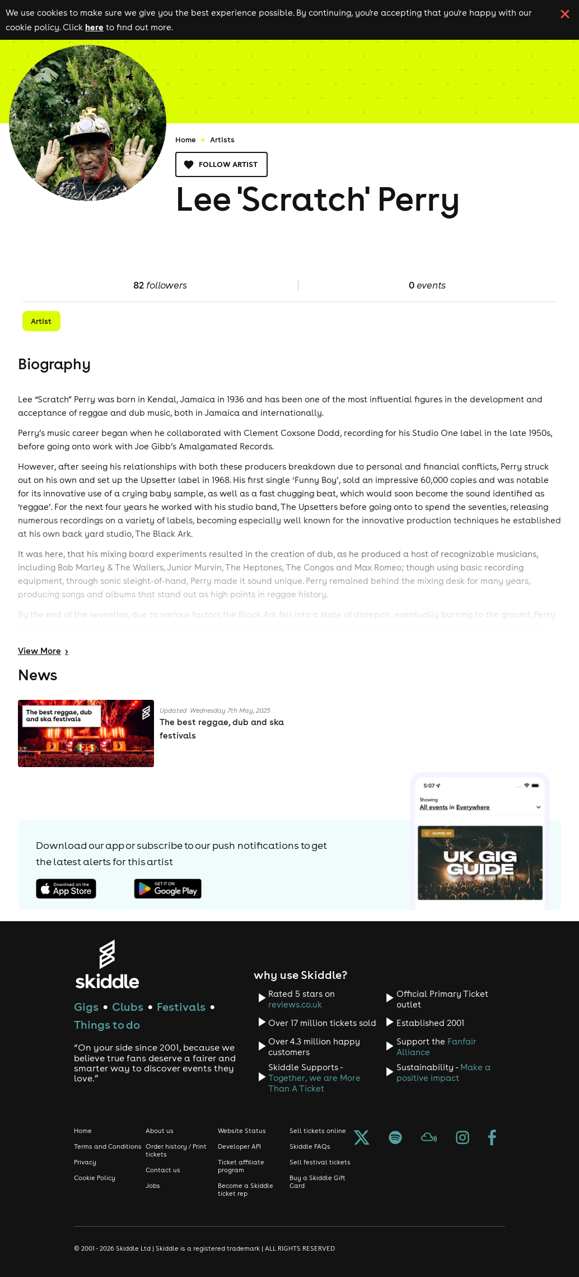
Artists (222, 139)
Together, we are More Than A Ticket (314, 1083)
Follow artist (221, 164)
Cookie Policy (94, 1178)
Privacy (85, 1162)
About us (160, 1131)
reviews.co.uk (295, 1004)
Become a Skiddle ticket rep (245, 1189)
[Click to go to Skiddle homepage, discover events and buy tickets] (106, 964)
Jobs (153, 1186)
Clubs (127, 1007)
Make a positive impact (443, 1072)
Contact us (163, 1170)
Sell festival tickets (320, 1162)
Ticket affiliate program (241, 1166)
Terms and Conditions (108, 1146)
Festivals (181, 1007)
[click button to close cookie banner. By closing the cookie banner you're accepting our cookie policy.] (565, 14)
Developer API (239, 1146)
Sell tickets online (318, 1131)
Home (185, 139)
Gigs (86, 1007)
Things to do (107, 1025)
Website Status (242, 1131)
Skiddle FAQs (310, 1146)
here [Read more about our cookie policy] (94, 26)
